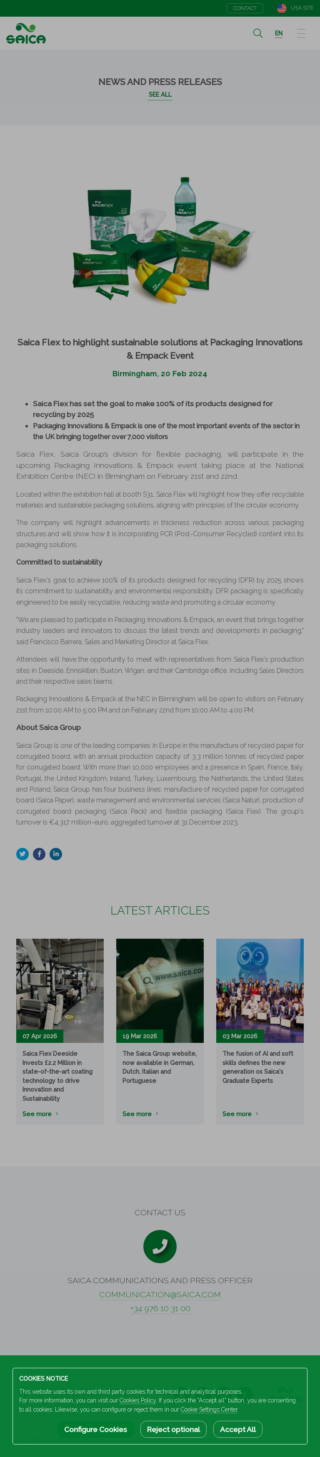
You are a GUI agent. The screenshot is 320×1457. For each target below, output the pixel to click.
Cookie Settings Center (209, 1409)
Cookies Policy (138, 1400)
